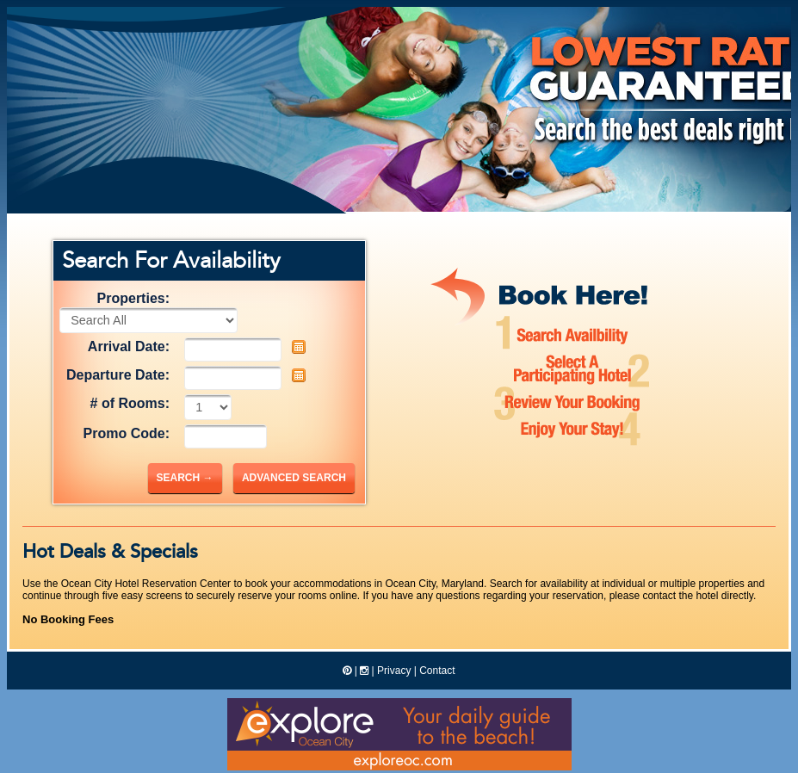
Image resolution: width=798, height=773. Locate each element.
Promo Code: (127, 433)
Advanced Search (294, 478)
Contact (437, 671)
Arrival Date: (129, 346)
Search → (185, 478)
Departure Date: (118, 375)
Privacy (394, 671)
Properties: (133, 298)
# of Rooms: (130, 403)
